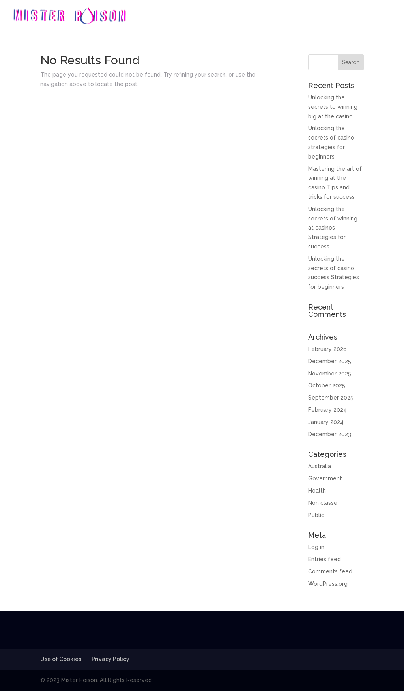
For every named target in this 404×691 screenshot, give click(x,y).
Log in (316, 547)
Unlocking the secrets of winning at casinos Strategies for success (332, 228)
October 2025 (326, 385)
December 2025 (329, 361)
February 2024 (327, 410)
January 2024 (326, 422)
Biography (272, 16)
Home (240, 16)
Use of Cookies (60, 659)
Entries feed (324, 559)
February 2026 (327, 349)
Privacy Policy (110, 659)
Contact (380, 16)
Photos (349, 16)
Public (316, 515)
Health (317, 490)
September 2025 (331, 397)
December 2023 (329, 434)
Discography (313, 16)
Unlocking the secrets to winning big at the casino (332, 107)
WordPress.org (328, 584)
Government (325, 478)
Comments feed (330, 571)
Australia (319, 466)
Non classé (322, 503)
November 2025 (329, 373)
